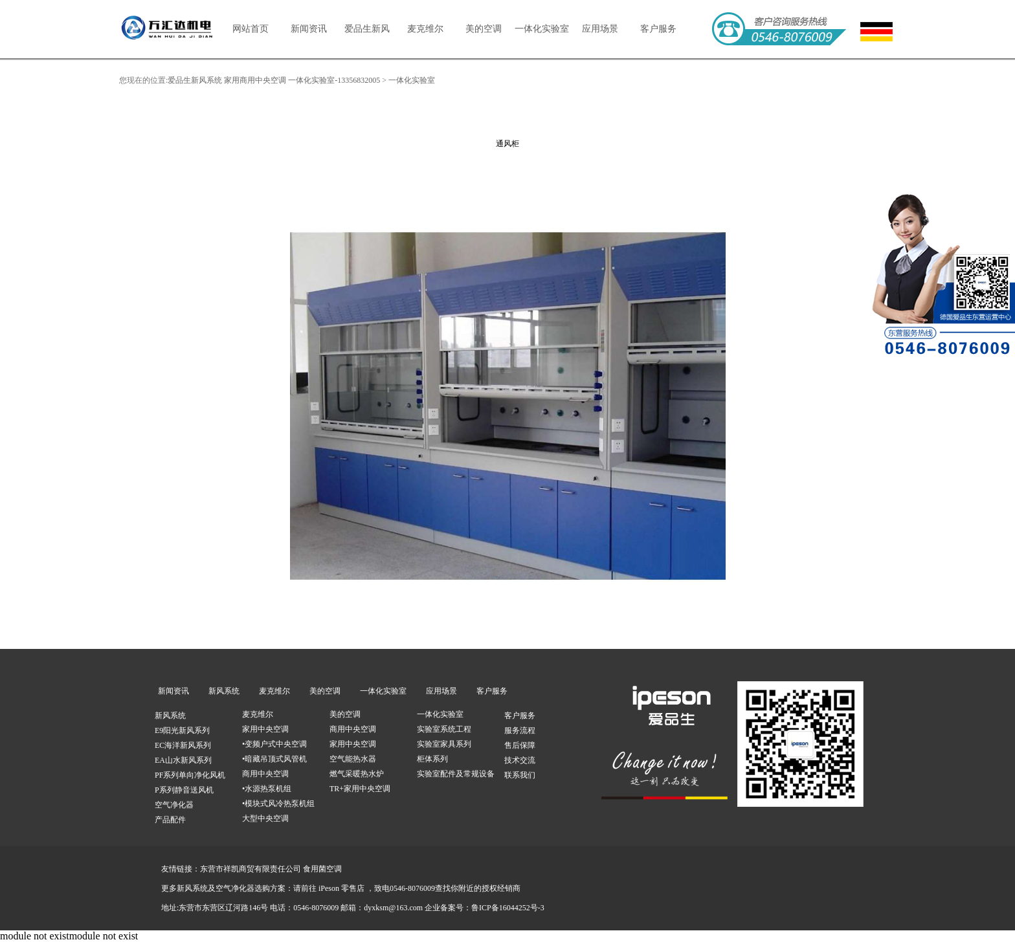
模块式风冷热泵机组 (280, 803)
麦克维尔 (425, 29)
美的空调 (483, 29)
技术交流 (519, 760)
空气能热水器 (352, 758)
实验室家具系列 (444, 744)
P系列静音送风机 (184, 789)
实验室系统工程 (444, 729)
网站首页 (250, 29)
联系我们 (519, 775)
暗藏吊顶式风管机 (276, 758)
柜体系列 (432, 758)
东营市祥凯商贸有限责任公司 (250, 868)
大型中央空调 (265, 818)
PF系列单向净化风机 (190, 775)
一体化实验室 (542, 29)
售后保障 (519, 745)
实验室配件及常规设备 (456, 773)
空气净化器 (174, 804)
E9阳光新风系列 (182, 730)
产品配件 (170, 819)
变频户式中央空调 (276, 744)
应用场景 (600, 29)
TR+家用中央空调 (359, 788)
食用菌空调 (322, 868)
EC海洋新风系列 (183, 745)
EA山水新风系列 (183, 760)
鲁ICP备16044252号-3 (507, 907)
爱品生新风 (367, 29)
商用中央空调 (265, 773)
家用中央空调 (265, 729)
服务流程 (519, 730)
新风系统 (224, 691)
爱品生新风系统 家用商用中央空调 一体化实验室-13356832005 (274, 80)
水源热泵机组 (268, 788)
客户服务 (658, 29)
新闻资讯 (309, 29)
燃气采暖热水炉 (356, 773)
